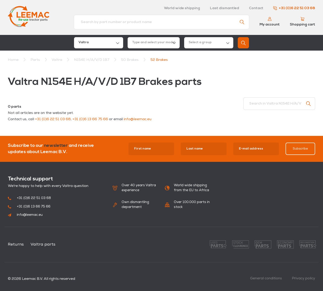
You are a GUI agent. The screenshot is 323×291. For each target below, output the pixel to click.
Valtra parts (43, 244)
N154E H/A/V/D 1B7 (92, 60)
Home (13, 60)
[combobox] (98, 42)
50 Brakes (130, 60)
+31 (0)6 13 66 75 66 (90, 119)
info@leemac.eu (137, 119)
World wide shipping (182, 8)
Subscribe (300, 148)
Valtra (57, 60)
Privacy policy (303, 278)
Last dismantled (224, 8)
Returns (16, 244)
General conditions (266, 278)
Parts (36, 60)
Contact (256, 8)
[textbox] (154, 42)
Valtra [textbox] (84, 42)
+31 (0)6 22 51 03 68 (294, 8)
